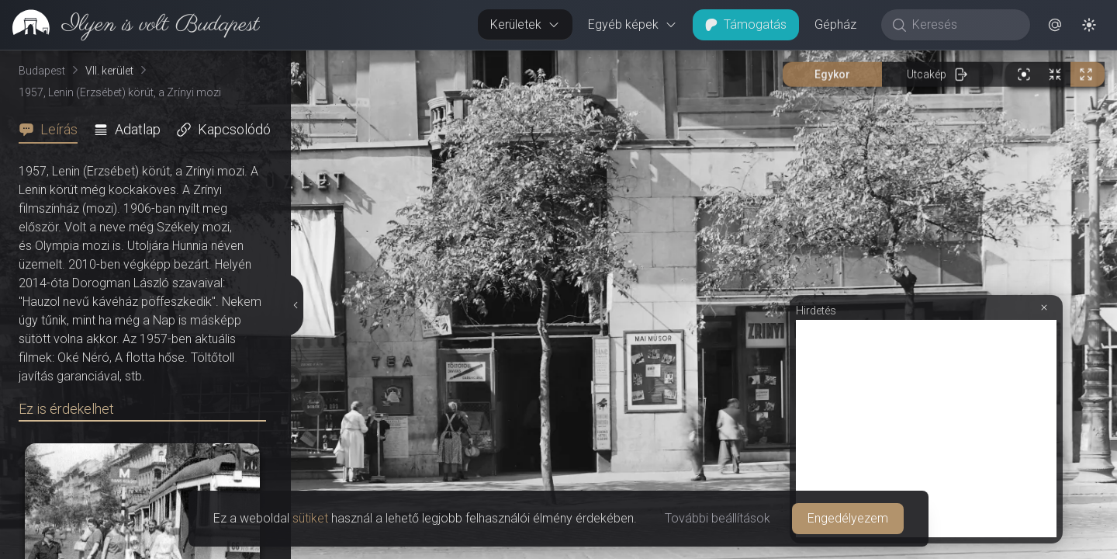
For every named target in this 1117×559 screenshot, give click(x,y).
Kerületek (525, 24)
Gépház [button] (835, 24)
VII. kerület (109, 70)
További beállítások (717, 518)
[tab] (53, 130)
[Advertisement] (926, 428)
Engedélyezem (847, 518)
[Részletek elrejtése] (295, 305)
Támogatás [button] (746, 24)
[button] (1054, 24)
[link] (130, 24)
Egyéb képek (632, 24)
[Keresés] (964, 25)
